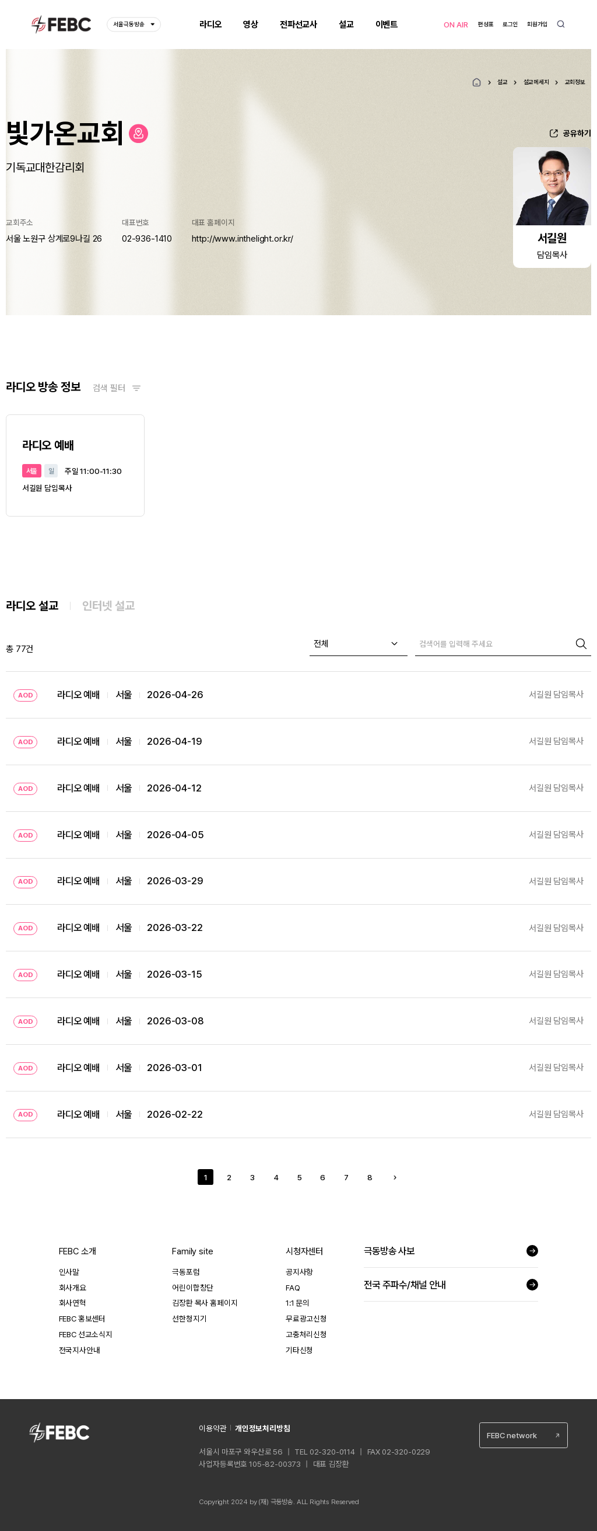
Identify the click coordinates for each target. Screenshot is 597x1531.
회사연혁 (72, 1302)
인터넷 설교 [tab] (108, 606)
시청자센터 (304, 1251)
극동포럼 (185, 1272)
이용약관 (212, 1428)
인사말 (69, 1272)
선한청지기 (189, 1318)
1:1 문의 (298, 1302)
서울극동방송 (133, 24)
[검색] (493, 643)
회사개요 (72, 1287)
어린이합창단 (192, 1287)
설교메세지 (536, 81)
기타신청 (299, 1350)
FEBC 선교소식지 (86, 1334)
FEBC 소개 (77, 1251)
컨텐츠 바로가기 (0, 0)
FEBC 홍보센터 (82, 1318)
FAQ (293, 1287)
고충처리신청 (306, 1334)
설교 (502, 81)
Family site (192, 1251)
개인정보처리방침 (262, 1428)
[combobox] (359, 643)
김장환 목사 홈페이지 (204, 1302)
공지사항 (299, 1272)
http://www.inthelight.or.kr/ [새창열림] (242, 238)
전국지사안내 (79, 1350)
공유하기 (577, 133)
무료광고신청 (306, 1318)
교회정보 (575, 81)
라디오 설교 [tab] (32, 606)
